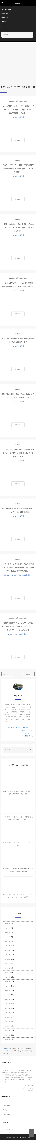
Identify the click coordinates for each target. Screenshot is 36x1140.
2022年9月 (7, 923)
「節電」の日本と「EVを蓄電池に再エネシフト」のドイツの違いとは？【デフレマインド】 (18, 227)
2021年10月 (8, 972)
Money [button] (4, 17)
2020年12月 (8, 1017)
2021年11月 (8, 968)
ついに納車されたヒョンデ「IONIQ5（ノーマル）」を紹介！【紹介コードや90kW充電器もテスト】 (18, 109)
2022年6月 (7, 937)
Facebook (24, 727)
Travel (3, 21)
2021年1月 (7, 1013)
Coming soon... (7, 1105)
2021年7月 (7, 986)
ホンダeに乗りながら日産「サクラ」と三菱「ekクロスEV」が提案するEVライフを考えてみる (18, 453)
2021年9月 (7, 977)
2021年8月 (7, 981)
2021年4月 (7, 999)
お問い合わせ (29, 736)
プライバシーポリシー (26, 733)
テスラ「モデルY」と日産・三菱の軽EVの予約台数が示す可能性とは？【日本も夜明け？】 (18, 168)
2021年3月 (7, 1004)
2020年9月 (7, 1030)
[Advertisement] (18, 61)
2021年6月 (7, 990)
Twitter (18, 727)
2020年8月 (7, 1035)
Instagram (11, 727)
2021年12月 (8, 963)
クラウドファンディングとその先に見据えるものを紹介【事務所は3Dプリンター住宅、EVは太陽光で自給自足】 (18, 567)
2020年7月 (7, 1039)
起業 (26, 575)
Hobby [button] (4, 25)
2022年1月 (7, 959)
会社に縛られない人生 (18, 575)
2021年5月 (7, 995)
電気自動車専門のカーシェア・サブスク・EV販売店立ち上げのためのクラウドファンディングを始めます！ (18, 626)
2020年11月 (8, 1022)
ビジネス (17, 117)
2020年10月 (8, 1026)
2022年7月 (7, 932)
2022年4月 (7, 946)
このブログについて (27, 730)
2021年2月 (7, 1008)
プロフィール (6, 9)
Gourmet (4, 29)
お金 (13, 117)
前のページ (6, 674)
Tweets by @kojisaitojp (7, 1129)
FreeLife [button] (5, 13)
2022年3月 (7, 950)
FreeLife (14, 1137)
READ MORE (18, 140)
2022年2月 (7, 955)
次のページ (29, 674)
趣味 (21, 117)
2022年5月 (7, 941)
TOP (31, 1134)
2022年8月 (7, 928)
